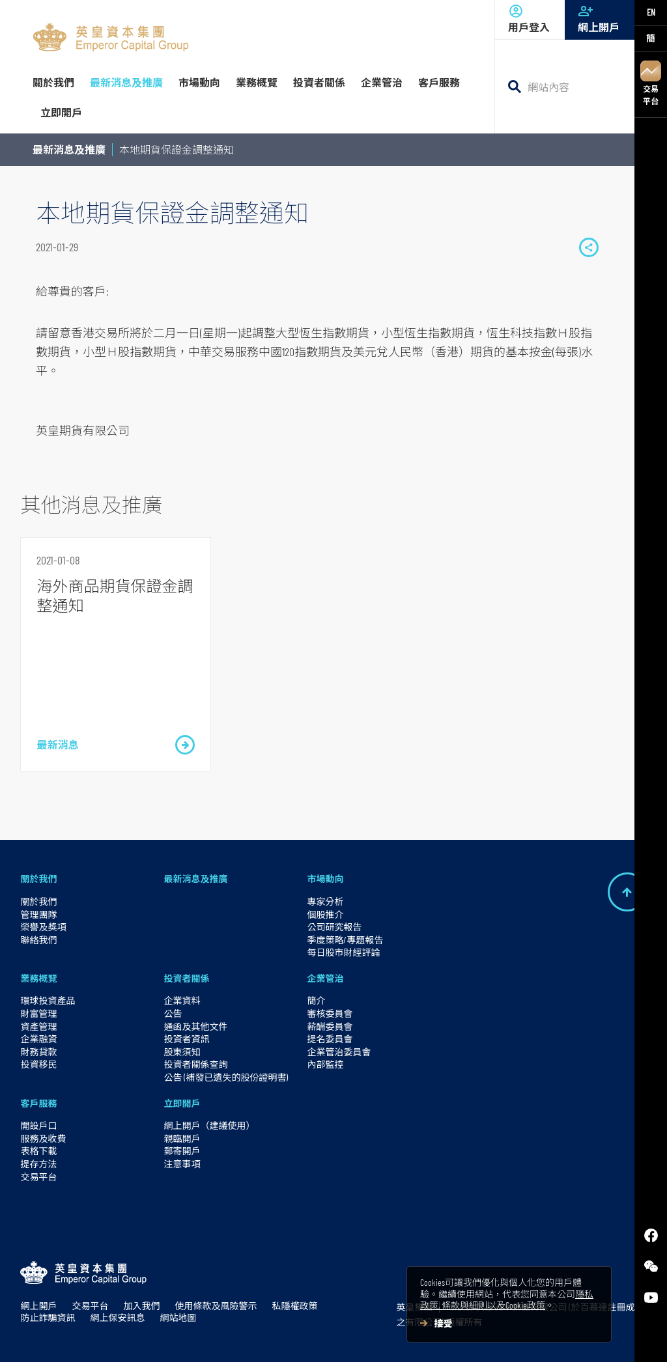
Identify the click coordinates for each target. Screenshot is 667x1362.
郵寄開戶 (181, 1150)
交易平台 (650, 83)
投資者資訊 (186, 1038)
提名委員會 (329, 1038)
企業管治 (325, 978)
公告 (172, 1013)
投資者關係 (186, 978)
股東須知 (181, 1051)
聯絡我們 (38, 939)
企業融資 (38, 1038)
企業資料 (181, 1000)
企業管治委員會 (339, 1051)
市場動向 (325, 878)
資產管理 (38, 1026)
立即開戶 (181, 1103)
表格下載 (38, 1150)
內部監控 (325, 1064)
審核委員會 (329, 1013)
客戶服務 (38, 1103)
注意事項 (181, 1163)
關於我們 (38, 878)
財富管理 (38, 1013)
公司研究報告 (334, 926)
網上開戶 (599, 18)
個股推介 (325, 914)
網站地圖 (178, 1317)
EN (651, 12)
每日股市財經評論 (343, 952)
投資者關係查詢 (195, 1064)
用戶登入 (530, 18)
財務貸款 (38, 1051)
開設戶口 (38, 1125)
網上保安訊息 (117, 1317)
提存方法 (38, 1163)
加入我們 (141, 1305)
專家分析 (325, 901)
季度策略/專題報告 (345, 939)
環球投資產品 (47, 1000)
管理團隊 (38, 914)
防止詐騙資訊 (47, 1317)
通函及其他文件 (195, 1026)
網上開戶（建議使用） (209, 1125)
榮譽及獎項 (43, 926)
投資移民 (38, 1064)
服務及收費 (43, 1138)
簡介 (316, 1000)
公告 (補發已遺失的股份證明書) (225, 1077)
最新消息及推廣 (69, 149)
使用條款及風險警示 (216, 1305)
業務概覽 (38, 978)
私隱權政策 (294, 1305)
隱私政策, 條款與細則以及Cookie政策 (506, 1299)
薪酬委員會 (329, 1026)
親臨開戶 (181, 1138)
